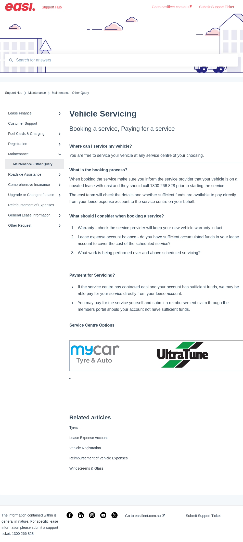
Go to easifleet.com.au (145, 516)
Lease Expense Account (88, 438)
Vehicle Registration (85, 448)
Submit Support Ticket (203, 516)
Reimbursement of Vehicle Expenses (98, 458)
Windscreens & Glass (86, 468)
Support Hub (52, 7)
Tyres (73, 427)
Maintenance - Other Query (32, 164)
